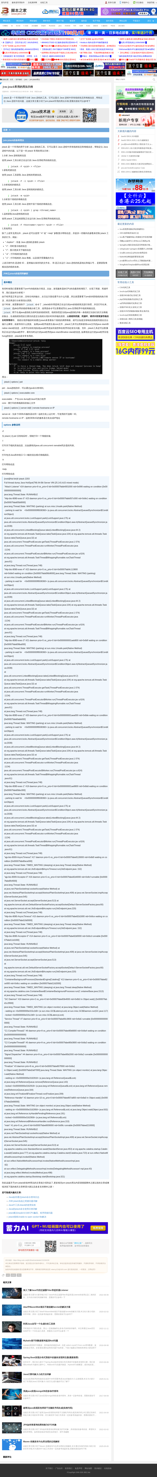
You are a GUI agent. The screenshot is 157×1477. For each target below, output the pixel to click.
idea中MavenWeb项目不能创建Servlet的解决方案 (46, 1307)
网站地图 (88, 1468)
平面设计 (136, 21)
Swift (81, 26)
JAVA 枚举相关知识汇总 (129, 233)
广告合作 (59, 1468)
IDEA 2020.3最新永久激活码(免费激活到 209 (139, 164)
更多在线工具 (125, 323)
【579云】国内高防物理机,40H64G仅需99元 (21, 49)
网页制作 (20, 21)
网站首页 (6, 21)
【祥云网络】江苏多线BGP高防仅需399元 (136, 53)
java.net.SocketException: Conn (133, 168)
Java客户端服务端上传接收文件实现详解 (136, 237)
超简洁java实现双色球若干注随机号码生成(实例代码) (48, 1408)
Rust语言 (52, 26)
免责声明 (78, 1468)
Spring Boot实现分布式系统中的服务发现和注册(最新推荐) (50, 1357)
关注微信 (139, 2)
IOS (74, 26)
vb (12, 26)
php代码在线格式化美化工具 (131, 299)
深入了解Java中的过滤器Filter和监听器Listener (45, 1290)
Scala (88, 26)
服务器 (84, 21)
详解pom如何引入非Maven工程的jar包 (135, 241)
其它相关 (121, 26)
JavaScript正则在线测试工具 (131, 315)
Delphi (43, 26)
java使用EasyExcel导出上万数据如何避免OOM (138, 261)
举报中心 (125, 2)
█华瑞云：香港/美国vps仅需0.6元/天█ (95, 56)
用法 (19, 1275)
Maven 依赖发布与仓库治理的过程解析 (41, 1441)
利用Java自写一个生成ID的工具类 (39, 1324)
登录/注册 (112, 2)
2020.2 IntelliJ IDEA (129, 160)
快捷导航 (152, 2)
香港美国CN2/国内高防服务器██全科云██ (20, 59)
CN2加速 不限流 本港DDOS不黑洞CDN (57, 39)
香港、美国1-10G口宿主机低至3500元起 (96, 49)
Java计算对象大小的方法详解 (37, 1374)
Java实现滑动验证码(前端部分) (132, 229)
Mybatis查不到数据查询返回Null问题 (40, 1341)
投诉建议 (98, 1468)
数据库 (72, 21)
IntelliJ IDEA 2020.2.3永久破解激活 (135, 140)
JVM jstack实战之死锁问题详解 (23, 1201)
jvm (8, 1275)
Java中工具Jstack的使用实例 (22, 1205)
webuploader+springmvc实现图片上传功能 (136, 249)
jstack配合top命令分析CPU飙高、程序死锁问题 (31, 1213)
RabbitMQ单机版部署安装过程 (132, 257)
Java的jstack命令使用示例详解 (23, 1209)
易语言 (95, 26)
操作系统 (109, 21)
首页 (11, 79)
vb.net (18, 26)
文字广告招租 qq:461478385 (91, 39)
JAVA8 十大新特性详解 (130, 156)
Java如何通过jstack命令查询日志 (24, 1197)
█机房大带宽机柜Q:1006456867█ (133, 42)
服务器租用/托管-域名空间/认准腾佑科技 (135, 56)
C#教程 (5, 26)
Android (67, 26)
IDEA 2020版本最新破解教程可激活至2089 (138, 152)
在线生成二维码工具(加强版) (131, 319)
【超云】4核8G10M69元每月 (53, 56)
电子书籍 (96, 21)
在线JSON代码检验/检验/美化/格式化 (134, 311)
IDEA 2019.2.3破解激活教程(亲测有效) (136, 172)
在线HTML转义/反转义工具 (131, 307)
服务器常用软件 (18, 2)
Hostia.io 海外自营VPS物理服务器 (94, 42)
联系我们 (68, 1468)
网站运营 (123, 21)
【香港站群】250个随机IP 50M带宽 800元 (58, 49)
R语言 (113, 26)
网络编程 (33, 21)
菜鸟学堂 (5, 2)
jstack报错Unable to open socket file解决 (27, 1217)
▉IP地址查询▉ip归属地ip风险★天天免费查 (59, 46)
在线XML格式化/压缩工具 (130, 295)
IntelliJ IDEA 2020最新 (130, 136)
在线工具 (44, 2)
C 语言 (26, 26)
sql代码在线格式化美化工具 (131, 303)
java (60, 26)
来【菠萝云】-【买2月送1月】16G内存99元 (20, 42)
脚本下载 (60, 21)
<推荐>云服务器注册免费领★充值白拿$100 (20, 39)
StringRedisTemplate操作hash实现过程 (134, 265)
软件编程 (19, 79)
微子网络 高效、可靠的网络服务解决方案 (97, 53)
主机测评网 (32, 2)
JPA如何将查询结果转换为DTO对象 (40, 1425)
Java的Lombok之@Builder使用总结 (133, 253)
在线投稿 (107, 1468)
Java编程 (35, 26)
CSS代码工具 (125, 287)
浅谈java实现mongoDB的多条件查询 (40, 1391)
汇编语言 (104, 26)
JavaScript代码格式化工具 (130, 291)
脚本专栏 (46, 21)
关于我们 (49, 1468)
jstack (13, 1275)
